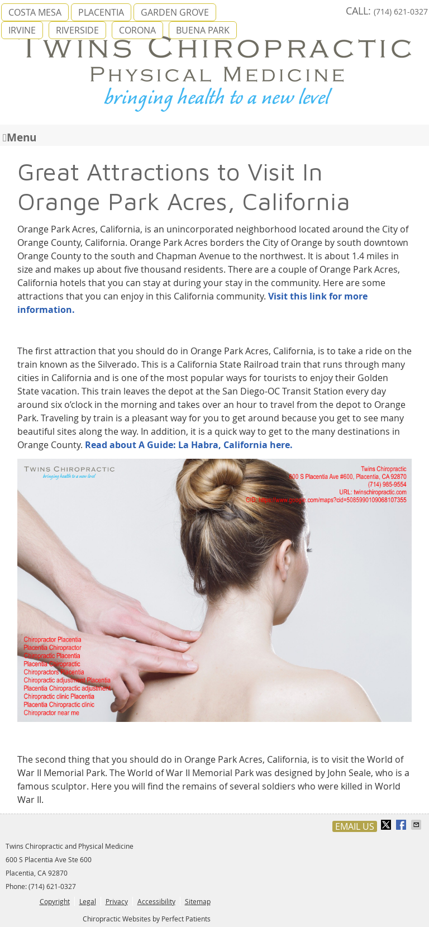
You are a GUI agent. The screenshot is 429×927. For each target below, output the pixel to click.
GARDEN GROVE (175, 12)
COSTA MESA (34, 12)
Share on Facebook (402, 825)
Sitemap (198, 901)
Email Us (354, 826)
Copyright (55, 901)
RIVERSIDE (77, 30)
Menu (19, 137)
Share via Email (417, 825)
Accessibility (156, 901)
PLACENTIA (101, 12)
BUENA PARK (203, 30)
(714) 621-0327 (401, 11)
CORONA (137, 30)
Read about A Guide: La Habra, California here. (189, 445)
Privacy (117, 901)
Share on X (387, 825)
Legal (87, 901)
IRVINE (22, 30)
